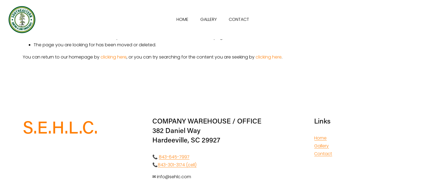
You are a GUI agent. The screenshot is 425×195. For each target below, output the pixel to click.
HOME (182, 19)
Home (320, 138)
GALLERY (208, 19)
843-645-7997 (174, 157)
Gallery (321, 146)
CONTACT (239, 19)
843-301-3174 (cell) (177, 165)
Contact (323, 154)
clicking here (114, 57)
